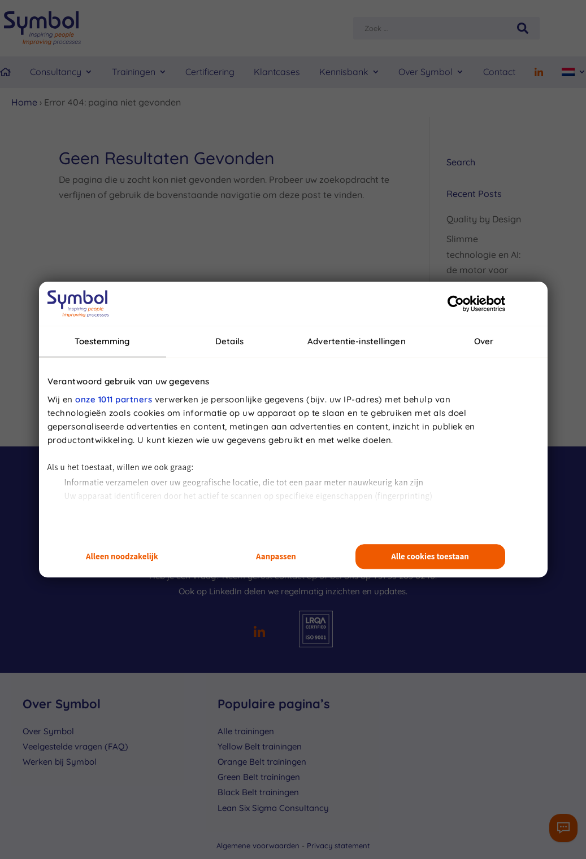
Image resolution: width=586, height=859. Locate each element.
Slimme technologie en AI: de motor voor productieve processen (483, 269)
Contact (499, 72)
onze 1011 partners (113, 399)
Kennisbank (343, 72)
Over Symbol (425, 72)
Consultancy (55, 72)
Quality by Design (483, 219)
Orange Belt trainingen (262, 761)
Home (24, 102)
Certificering (210, 72)
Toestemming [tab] (102, 341)
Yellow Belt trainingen (260, 746)
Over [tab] (483, 341)
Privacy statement (338, 845)
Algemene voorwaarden (259, 845)
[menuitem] (574, 72)
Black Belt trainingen (258, 792)
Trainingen (133, 72)
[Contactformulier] (563, 828)
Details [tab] (229, 341)
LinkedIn (225, 591)
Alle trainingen (246, 731)
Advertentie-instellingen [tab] (356, 341)
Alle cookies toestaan (430, 556)
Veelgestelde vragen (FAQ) (75, 746)
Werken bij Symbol (60, 761)
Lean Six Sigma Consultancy (273, 808)
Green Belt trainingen (259, 777)
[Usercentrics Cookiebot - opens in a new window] (455, 303)
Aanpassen (276, 556)
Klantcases (277, 72)
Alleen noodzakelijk (122, 556)
